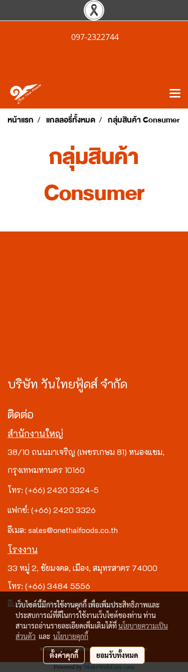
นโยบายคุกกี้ (70, 636)
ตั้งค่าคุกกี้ (64, 655)
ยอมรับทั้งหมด (117, 655)
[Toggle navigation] (175, 94)
